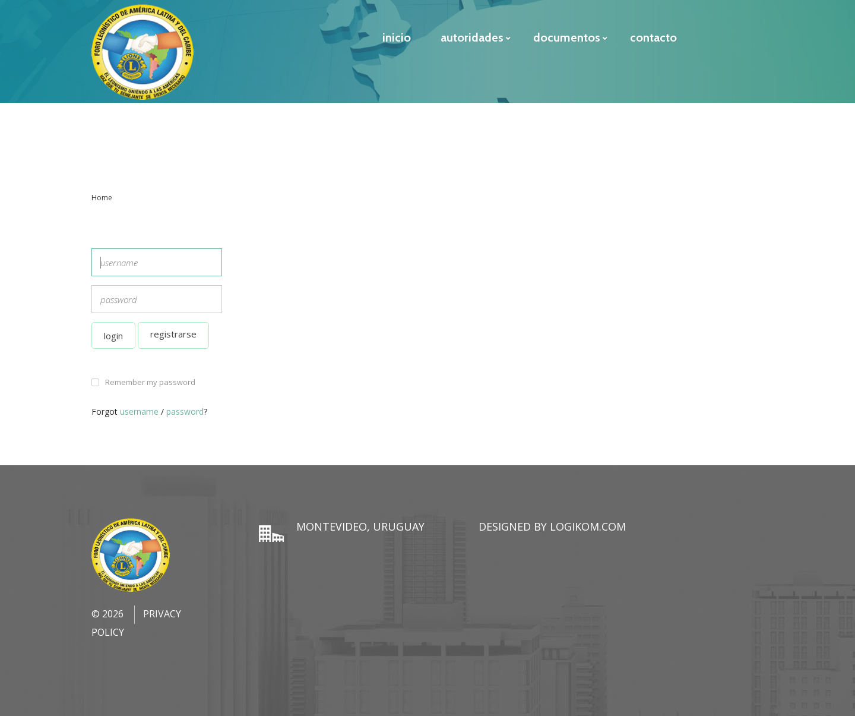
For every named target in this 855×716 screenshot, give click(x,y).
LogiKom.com (588, 526)
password (185, 411)
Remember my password (150, 382)
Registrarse (173, 334)
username (139, 411)
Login (113, 336)
